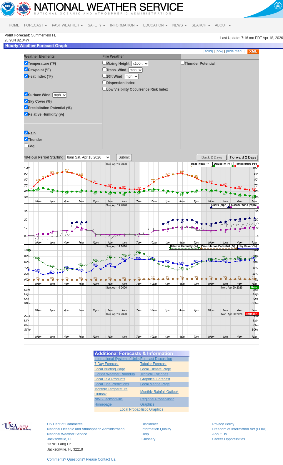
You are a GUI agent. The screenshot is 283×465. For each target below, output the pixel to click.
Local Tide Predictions (111, 384)
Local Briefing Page (109, 369)
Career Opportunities (228, 439)
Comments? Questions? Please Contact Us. (81, 459)
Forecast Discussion (156, 359)
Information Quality (156, 429)
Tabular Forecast (153, 364)
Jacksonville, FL (59, 439)
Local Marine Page (155, 384)
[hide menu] (235, 51)
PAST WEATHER (67, 25)
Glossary (148, 439)
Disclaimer (150, 424)
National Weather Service (67, 434)
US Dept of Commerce (65, 424)
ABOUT (223, 25)
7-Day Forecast (106, 364)
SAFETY (96, 25)
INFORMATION (124, 25)
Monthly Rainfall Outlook (159, 392)
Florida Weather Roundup (114, 374)
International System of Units (116, 359)
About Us (219, 434)
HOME (14, 25)
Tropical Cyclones (154, 374)
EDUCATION (155, 25)
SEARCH (201, 25)
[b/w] (219, 51)
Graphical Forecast (155, 379)
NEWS (179, 25)
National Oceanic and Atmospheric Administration (85, 429)
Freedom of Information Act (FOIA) (239, 429)
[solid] (208, 51)
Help (145, 434)
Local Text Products (109, 379)
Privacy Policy (223, 424)
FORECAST (35, 25)
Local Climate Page (155, 369)
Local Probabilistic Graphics (141, 409)
